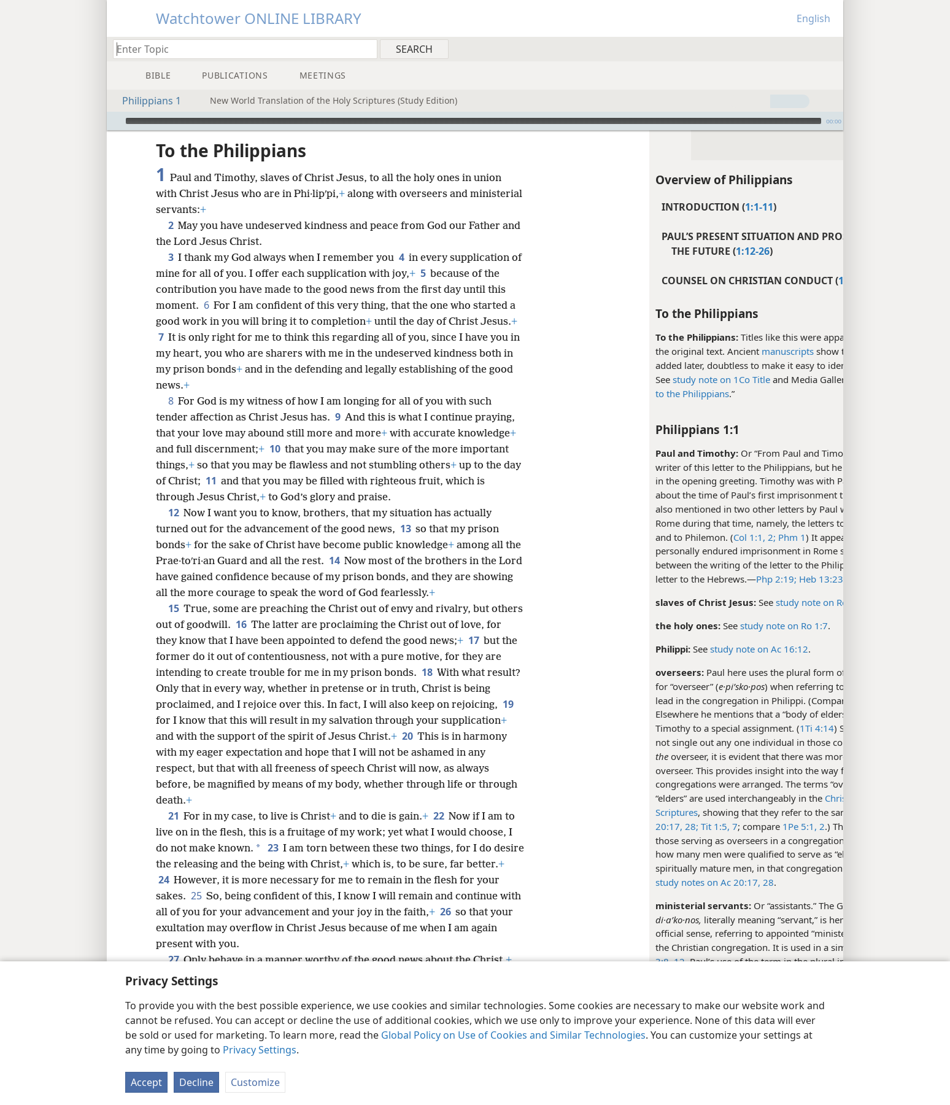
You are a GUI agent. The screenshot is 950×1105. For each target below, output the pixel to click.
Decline (196, 1082)
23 (272, 848)
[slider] (473, 121)
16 (274, 624)
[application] (475, 121)
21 (173, 816)
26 (163, 927)
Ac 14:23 (790, 868)
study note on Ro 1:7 (702, 625)
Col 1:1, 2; (672, 537)
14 (352, 560)
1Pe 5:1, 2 (721, 826)
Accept (146, 1082)
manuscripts (705, 351)
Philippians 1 (145, 100)
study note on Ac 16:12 (677, 649)
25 (221, 895)
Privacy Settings (259, 1050)
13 (405, 528)
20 (475, 736)
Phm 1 (708, 537)
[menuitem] (829, 48)
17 (490, 640)
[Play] (115, 121)
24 (204, 879)
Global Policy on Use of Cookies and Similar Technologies (513, 1035)
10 (274, 449)
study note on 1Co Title (639, 379)
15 (173, 608)
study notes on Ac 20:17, (625, 882)
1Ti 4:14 (734, 728)
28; (608, 826)
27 (173, 959)
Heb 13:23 (737, 579)
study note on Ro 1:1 (737, 602)
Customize (255, 1082)
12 (173, 512)
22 (438, 816)
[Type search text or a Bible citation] (239, 49)
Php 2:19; (694, 579)
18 (445, 672)
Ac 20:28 (789, 700)
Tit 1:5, (631, 826)
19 (212, 720)
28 (685, 882)
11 (230, 480)
